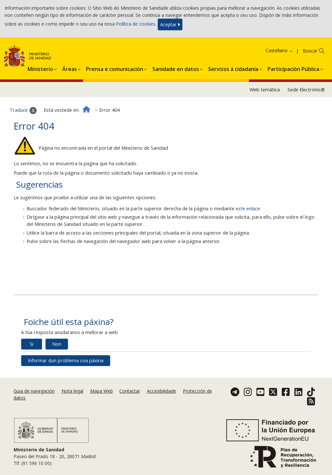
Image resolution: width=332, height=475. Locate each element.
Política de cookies (135, 24)
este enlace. (248, 208)
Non (56, 344)
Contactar (129, 391)
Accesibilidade (161, 391)
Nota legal (72, 391)
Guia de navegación (34, 391)
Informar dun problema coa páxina (65, 360)
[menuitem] (40, 68)
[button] (40, 68)
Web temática (265, 90)
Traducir (23, 110)
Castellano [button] (279, 50)
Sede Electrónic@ (306, 90)
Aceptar (170, 24)
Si (31, 344)
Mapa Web (101, 391)
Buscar (310, 51)
